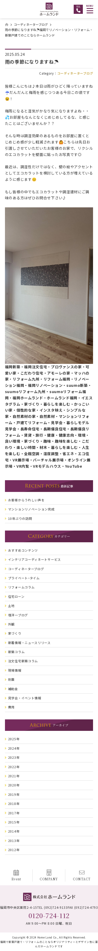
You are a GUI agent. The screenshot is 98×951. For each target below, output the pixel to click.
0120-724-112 (49, 915)
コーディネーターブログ (75, 73)
